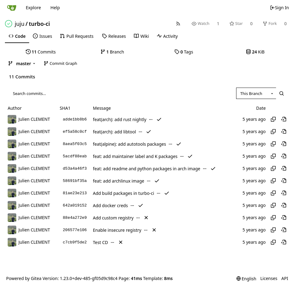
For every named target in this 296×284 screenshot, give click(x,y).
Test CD (100, 242)
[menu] (246, 279)
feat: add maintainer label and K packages (135, 156)
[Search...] (281, 93)
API (284, 278)
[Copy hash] (273, 119)
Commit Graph (60, 63)
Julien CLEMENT (34, 119)
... (151, 119)
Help (55, 7)
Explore (33, 7)
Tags (183, 52)
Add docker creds (110, 205)
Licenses (269, 278)
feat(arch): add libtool (114, 132)
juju (20, 24)
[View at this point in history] (283, 119)
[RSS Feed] (178, 23)
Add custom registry (113, 218)
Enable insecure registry (117, 230)
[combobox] (256, 93)
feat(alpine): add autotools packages (129, 144)
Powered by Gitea (23, 278)
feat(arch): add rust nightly (119, 119)
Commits (41, 52)
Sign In (279, 7)
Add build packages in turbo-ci (123, 193)
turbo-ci (39, 24)
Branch (112, 52)
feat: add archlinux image (118, 181)
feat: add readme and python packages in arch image (147, 169)
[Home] (11, 7)
